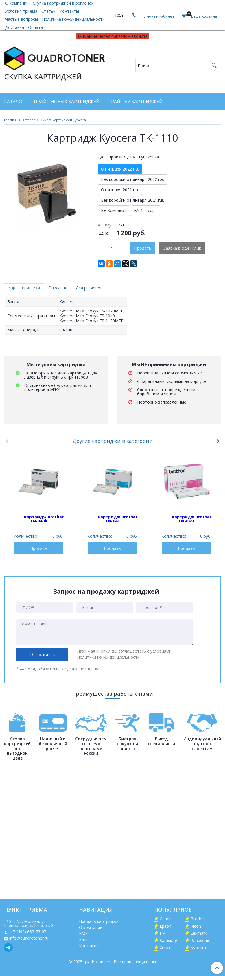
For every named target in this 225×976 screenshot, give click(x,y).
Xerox (165, 947)
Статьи (48, 11)
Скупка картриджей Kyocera (63, 120)
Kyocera (198, 947)
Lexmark (199, 933)
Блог (83, 939)
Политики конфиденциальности (108, 657)
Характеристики (24, 287)
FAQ (83, 933)
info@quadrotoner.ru (28, 938)
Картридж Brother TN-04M (192, 519)
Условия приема (21, 11)
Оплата (35, 27)
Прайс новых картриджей (66, 102)
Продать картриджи (99, 921)
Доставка (14, 27)
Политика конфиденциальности (73, 19)
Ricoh (196, 926)
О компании (90, 927)
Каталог (14, 102)
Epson (165, 926)
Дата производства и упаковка (128, 157)
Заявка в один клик (182, 248)
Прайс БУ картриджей (135, 102)
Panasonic (200, 940)
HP (162, 933)
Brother (198, 918)
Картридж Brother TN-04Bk (44, 519)
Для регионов (89, 288)
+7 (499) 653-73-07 (27, 931)
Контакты (69, 11)
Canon (166, 918)
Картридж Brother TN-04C (118, 519)
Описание (57, 288)
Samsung (168, 940)
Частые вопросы (21, 19)
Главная (10, 120)
